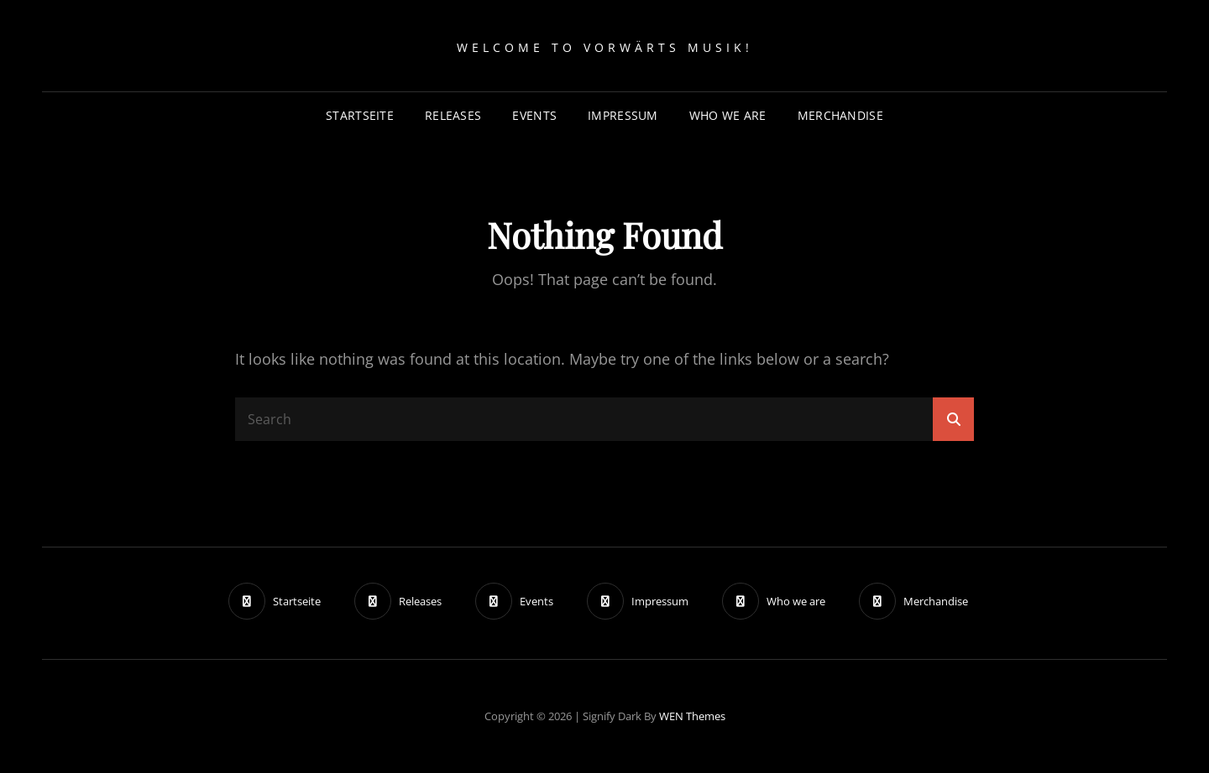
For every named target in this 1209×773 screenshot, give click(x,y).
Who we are (728, 115)
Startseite (360, 115)
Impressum (623, 115)
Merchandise (840, 115)
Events (534, 115)
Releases (453, 115)
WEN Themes (692, 716)
